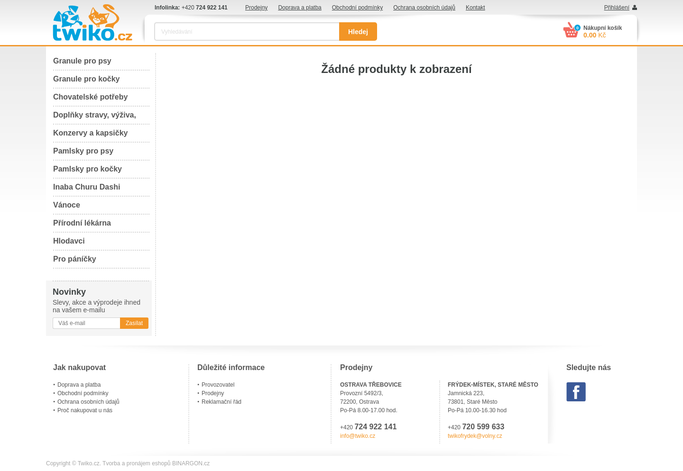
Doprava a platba (299, 7)
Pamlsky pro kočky (87, 169)
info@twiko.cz (357, 436)
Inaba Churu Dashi (86, 187)
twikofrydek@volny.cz (475, 436)
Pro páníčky (74, 259)
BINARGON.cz (191, 463)
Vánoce (66, 205)
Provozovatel (218, 384)
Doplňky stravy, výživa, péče (94, 118)
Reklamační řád (221, 402)
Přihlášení (616, 7)
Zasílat (134, 323)
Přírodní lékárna (82, 223)
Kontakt (475, 7)
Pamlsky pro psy (83, 151)
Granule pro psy (82, 61)
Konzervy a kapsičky (90, 133)
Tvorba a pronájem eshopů (136, 463)
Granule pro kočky (86, 79)
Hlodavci (69, 241)
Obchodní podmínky (357, 7)
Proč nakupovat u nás (84, 410)
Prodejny (256, 7)
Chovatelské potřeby (90, 97)
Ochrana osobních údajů (424, 7)
